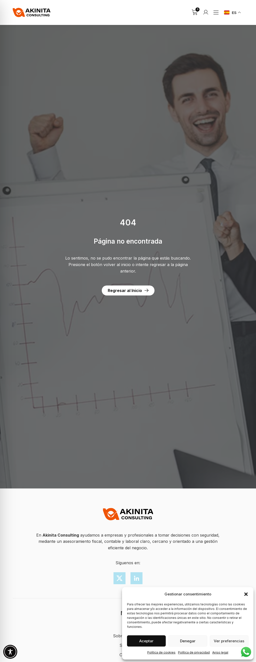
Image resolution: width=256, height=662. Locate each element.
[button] (246, 594)
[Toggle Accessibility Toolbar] (10, 651)
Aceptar (146, 641)
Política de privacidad (194, 652)
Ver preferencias (229, 641)
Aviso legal (220, 652)
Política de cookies (161, 652)
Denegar (188, 641)
